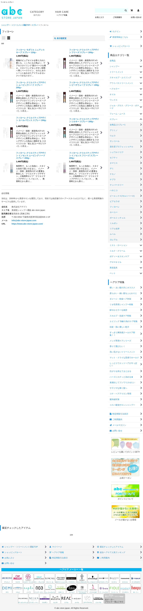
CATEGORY (37, 13)
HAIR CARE (62, 13)
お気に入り (99, 17)
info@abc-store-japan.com (24, 220)
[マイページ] (138, 10)
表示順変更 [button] (60, 38)
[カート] (131, 10)
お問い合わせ (136, 17)
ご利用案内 (117, 17)
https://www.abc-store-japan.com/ (27, 224)
